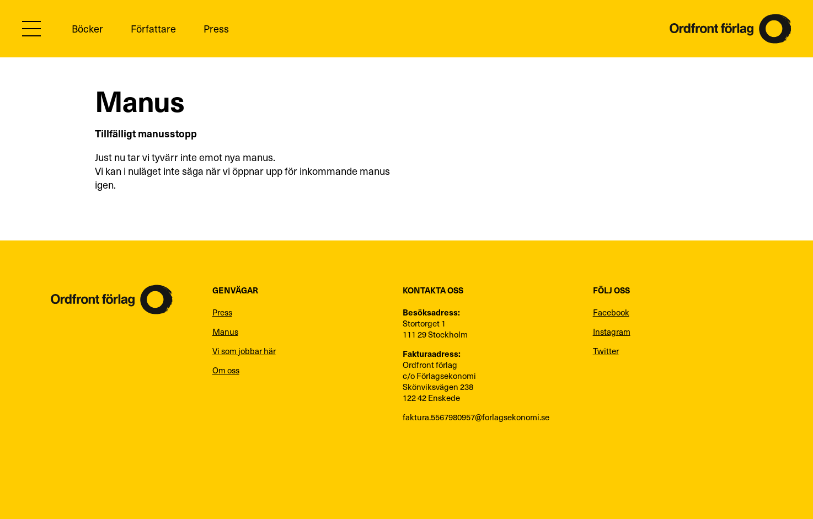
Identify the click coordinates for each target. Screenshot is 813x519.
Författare (153, 28)
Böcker (87, 28)
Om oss (225, 370)
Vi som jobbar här (244, 350)
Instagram (611, 331)
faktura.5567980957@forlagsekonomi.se (476, 416)
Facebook (611, 312)
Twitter (606, 350)
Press (216, 28)
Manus (225, 331)
